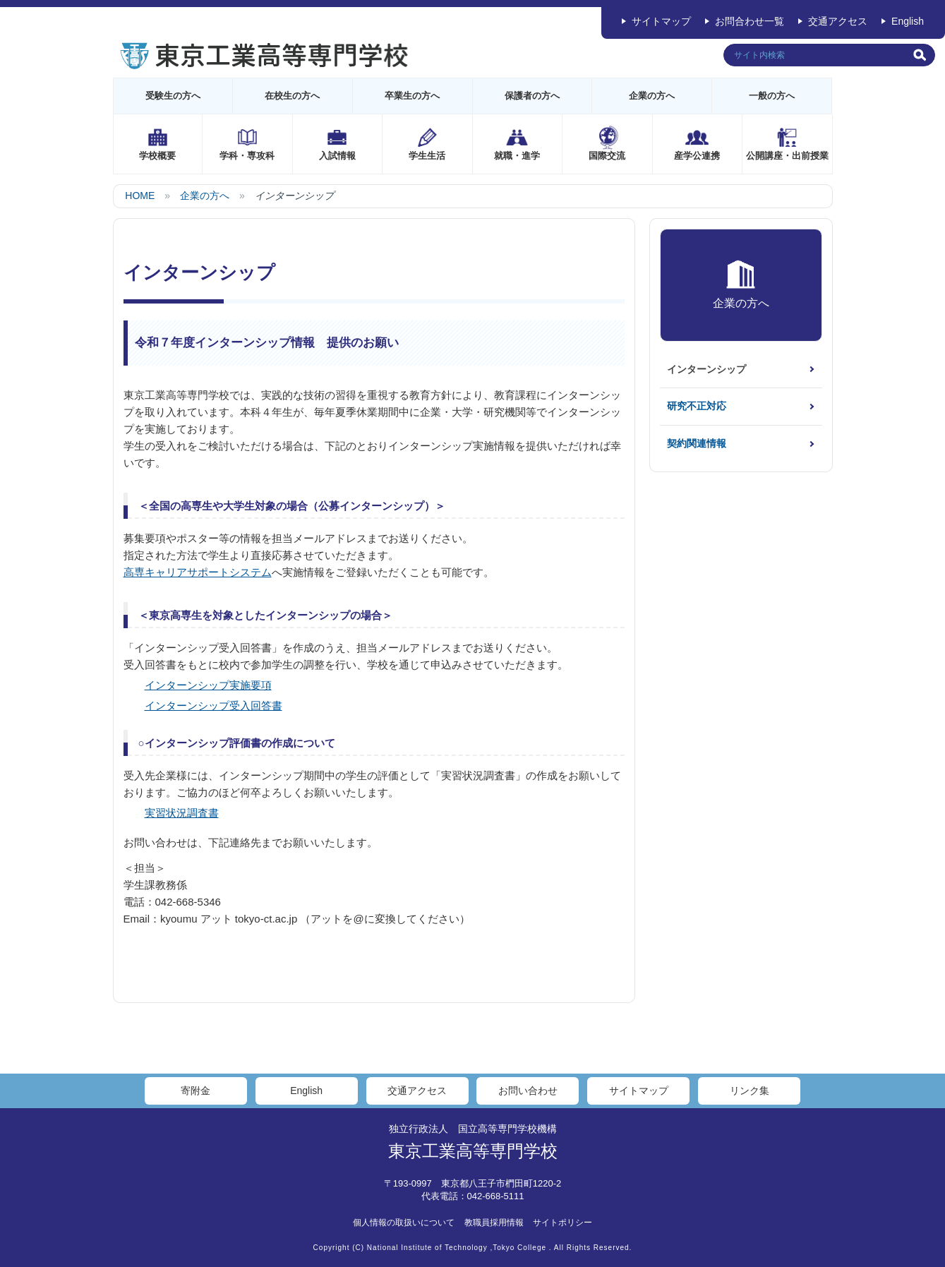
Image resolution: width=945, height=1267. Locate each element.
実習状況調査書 (182, 813)
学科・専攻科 (247, 155)
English (907, 21)
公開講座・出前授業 (787, 155)
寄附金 (195, 1090)
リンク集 (749, 1090)
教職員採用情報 (494, 1222)
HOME (140, 195)
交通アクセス (837, 21)
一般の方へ (772, 95)
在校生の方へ (292, 95)
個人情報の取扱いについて (404, 1222)
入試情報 (337, 155)
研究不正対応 (696, 406)
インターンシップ (706, 369)
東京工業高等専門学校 (473, 1150)
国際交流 (607, 155)
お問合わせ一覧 (749, 21)
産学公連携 (697, 155)
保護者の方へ (532, 95)
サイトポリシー (562, 1222)
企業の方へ (652, 95)
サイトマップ (661, 21)
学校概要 (157, 155)
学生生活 (427, 155)
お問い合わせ (528, 1090)
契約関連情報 (696, 443)
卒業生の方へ (412, 95)
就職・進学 (517, 155)
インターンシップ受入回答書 (213, 705)
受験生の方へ (172, 95)
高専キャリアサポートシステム (198, 572)
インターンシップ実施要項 (208, 685)
